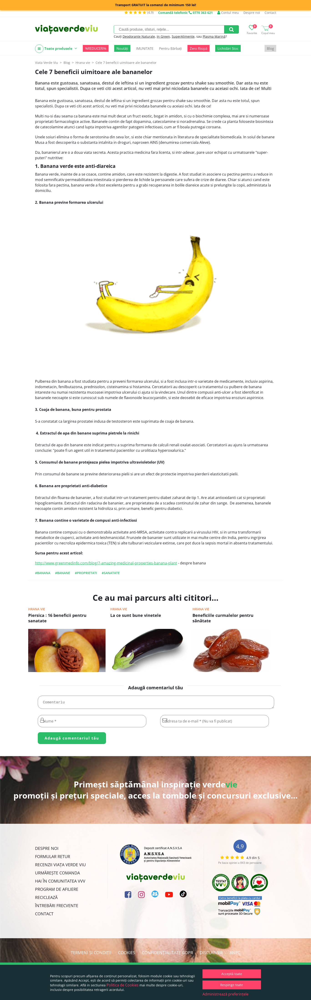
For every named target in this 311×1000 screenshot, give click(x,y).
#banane (62, 573)
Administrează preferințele (225, 994)
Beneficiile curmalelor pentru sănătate (222, 618)
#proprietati (86, 573)
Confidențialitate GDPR (167, 954)
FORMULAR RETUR (52, 858)
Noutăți (122, 48)
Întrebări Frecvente (56, 907)
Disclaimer (211, 954)
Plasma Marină (214, 36)
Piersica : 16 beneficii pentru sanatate (57, 618)
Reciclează (46, 899)
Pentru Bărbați (170, 48)
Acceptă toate (231, 974)
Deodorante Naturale (139, 36)
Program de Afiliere (56, 891)
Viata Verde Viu (46, 62)
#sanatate (111, 573)
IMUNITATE (144, 48)
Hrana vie (36, 609)
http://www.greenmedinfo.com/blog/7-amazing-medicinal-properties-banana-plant (106, 563)
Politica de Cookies (122, 985)
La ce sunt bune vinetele (135, 615)
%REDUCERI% (95, 48)
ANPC (235, 954)
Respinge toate (231, 985)
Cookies (126, 954)
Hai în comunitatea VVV (60, 883)
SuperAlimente (183, 36)
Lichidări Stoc (227, 48)
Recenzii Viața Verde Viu (60, 866)
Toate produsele (56, 49)
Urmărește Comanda (57, 874)
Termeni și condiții (91, 954)
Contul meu (228, 12)
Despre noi (251, 12)
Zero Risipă (198, 48)
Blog (270, 48)
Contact (270, 12)
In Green (163, 36)
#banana (42, 573)
